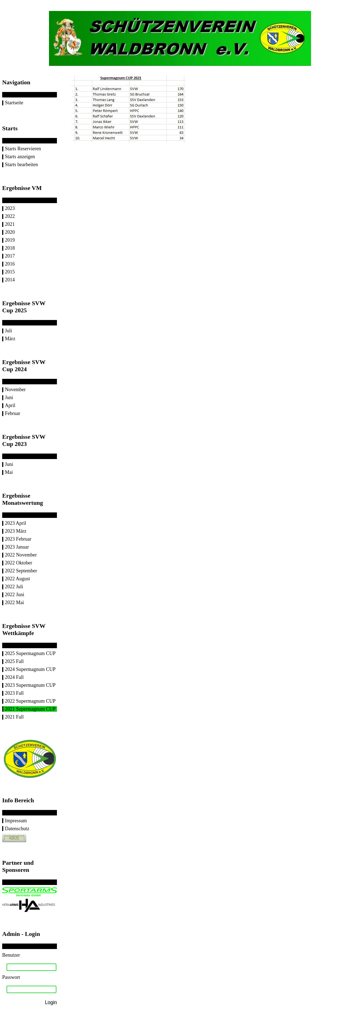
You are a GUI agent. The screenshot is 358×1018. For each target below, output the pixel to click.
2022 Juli (14, 586)
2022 (10, 216)
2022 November (21, 555)
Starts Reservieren (23, 148)
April (10, 405)
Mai (9, 472)
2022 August (17, 578)
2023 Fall (14, 693)
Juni (9, 397)
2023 (10, 208)
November (15, 389)
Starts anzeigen (20, 156)
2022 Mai (14, 602)
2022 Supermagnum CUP (30, 701)
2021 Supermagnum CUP (30, 709)
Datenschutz (17, 828)
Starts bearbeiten (21, 164)
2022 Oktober (18, 563)
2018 (10, 248)
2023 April (15, 523)
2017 (10, 256)
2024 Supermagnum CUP (30, 669)
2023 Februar (18, 539)
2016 (10, 264)
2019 (10, 240)
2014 (10, 279)
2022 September (21, 570)
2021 (10, 224)
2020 (10, 232)
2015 (10, 272)
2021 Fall (14, 717)
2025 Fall (14, 661)
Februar (12, 413)
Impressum (16, 820)
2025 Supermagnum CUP (30, 653)
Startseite (14, 102)
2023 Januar (17, 547)
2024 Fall (14, 677)
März (10, 338)
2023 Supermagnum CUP (30, 685)
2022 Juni (14, 594)
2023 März (15, 531)
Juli (8, 330)
